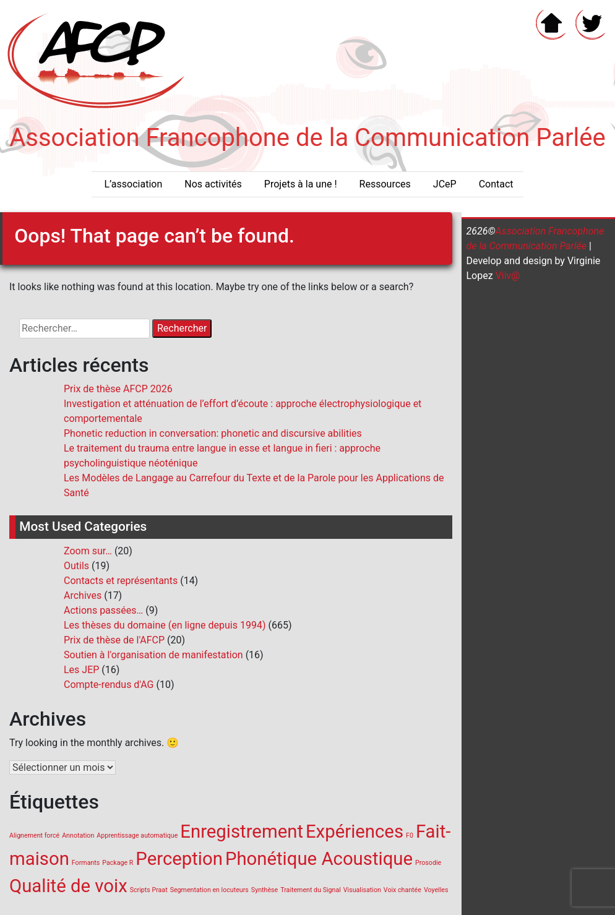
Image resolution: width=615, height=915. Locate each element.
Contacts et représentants (121, 580)
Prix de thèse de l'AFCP (114, 640)
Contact (496, 184)
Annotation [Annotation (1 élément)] (78, 835)
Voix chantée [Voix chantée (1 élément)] (402, 890)
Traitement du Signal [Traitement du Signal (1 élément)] (310, 890)
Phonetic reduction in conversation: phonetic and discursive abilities (213, 433)
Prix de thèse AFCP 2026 (118, 389)
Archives (82, 595)
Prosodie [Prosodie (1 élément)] (428, 863)
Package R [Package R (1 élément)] (117, 863)
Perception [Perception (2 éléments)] (179, 858)
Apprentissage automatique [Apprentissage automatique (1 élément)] (137, 835)
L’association (133, 184)
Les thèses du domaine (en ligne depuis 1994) (165, 625)
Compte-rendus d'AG (109, 684)
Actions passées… (103, 610)
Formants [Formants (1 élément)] (86, 863)
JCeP (445, 184)
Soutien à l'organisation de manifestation (153, 655)
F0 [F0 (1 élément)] (409, 835)
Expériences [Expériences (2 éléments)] (354, 831)
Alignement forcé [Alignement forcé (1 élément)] (34, 835)
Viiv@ (506, 275)
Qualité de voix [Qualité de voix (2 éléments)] (68, 885)
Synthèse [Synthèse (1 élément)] (264, 890)
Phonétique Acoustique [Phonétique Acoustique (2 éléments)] (319, 858)
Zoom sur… (88, 551)
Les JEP (81, 670)
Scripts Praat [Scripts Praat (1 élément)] (149, 890)
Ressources (385, 184)
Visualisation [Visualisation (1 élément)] (362, 890)
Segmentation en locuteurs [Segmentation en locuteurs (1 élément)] (209, 890)
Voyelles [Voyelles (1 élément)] (436, 890)
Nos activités (213, 184)
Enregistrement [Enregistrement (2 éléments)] (241, 831)
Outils (76, 566)
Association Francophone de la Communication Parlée (307, 137)
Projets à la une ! (300, 184)
